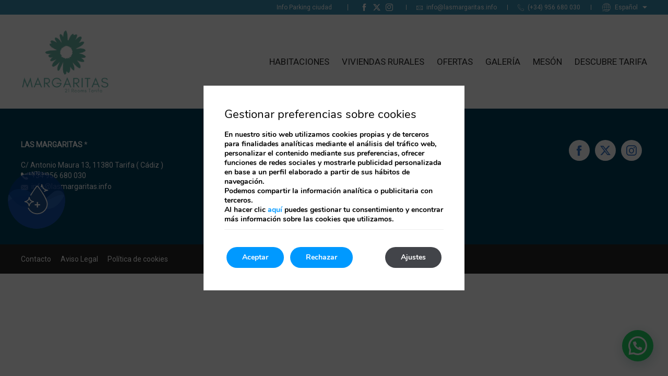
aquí (275, 210)
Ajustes (413, 257)
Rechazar (321, 257)
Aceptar (255, 257)
